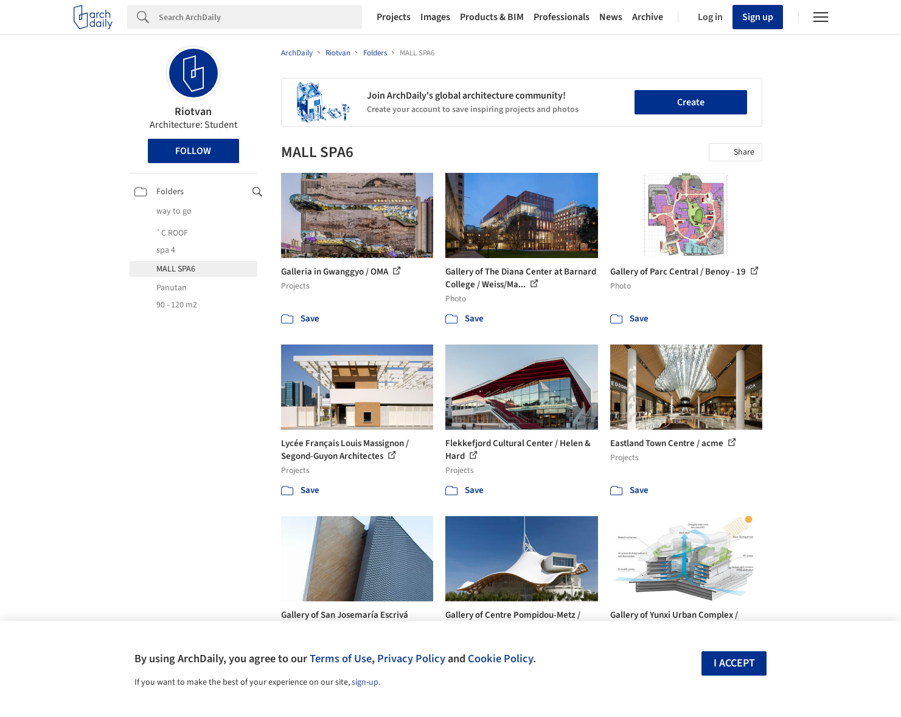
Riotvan (193, 111)
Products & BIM (492, 17)
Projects (394, 17)
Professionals (562, 17)
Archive (647, 17)
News (610, 17)
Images (435, 17)
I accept (734, 663)
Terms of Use (341, 658)
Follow (193, 151)
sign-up (365, 682)
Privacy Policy (411, 658)
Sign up (757, 17)
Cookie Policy (500, 658)
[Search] (260, 17)
